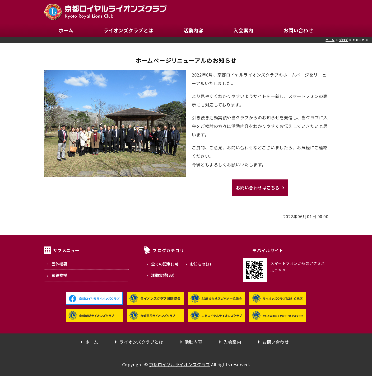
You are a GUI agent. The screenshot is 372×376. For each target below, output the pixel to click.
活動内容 (193, 30)
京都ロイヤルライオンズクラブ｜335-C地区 (105, 11)
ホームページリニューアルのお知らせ (186, 60)
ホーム (66, 30)
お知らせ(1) (200, 264)
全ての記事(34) (165, 264)
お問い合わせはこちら (258, 187)
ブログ (343, 40)
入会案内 (243, 30)
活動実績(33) (163, 275)
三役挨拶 (59, 275)
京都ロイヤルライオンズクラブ (179, 364)
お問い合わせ (298, 30)
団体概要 (59, 264)
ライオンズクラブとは (128, 30)
